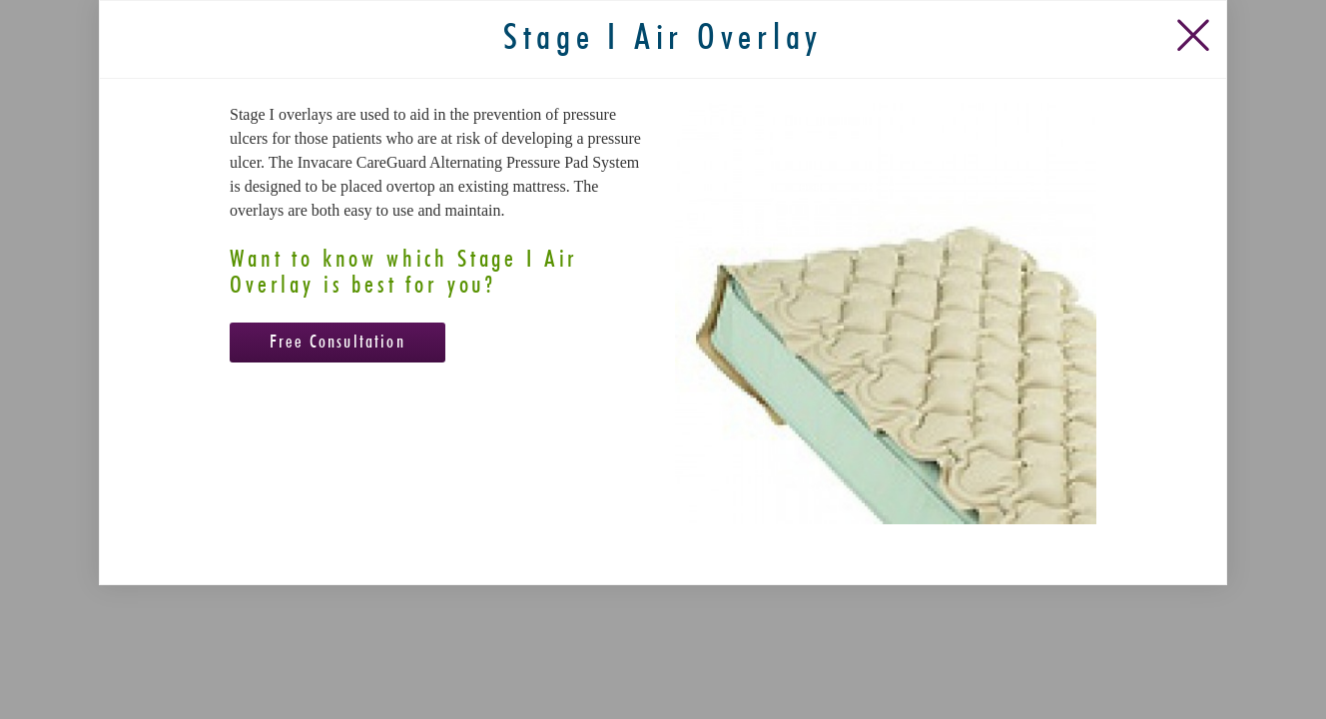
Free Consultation (337, 409)
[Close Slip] (1197, 97)
